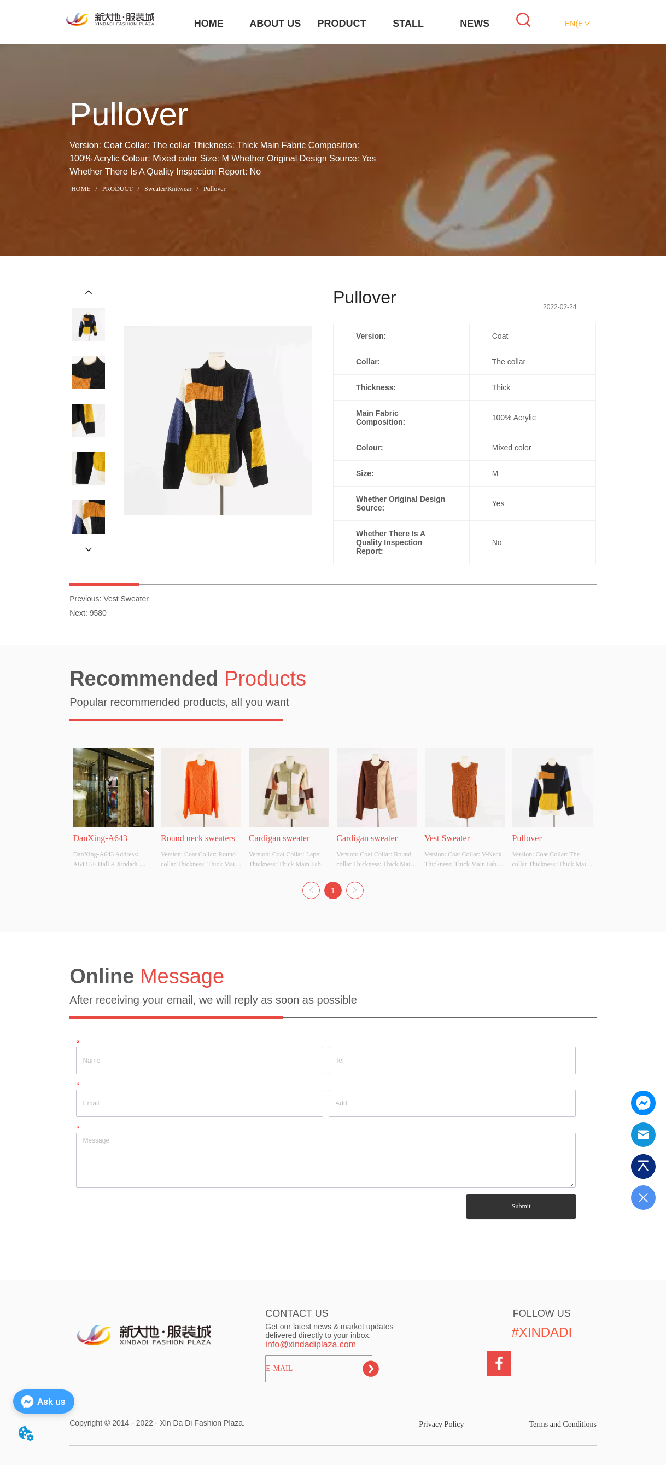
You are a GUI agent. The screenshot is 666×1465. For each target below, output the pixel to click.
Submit (521, 1206)
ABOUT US (275, 23)
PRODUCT (342, 23)
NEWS (474, 23)
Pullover (214, 189)
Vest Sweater (126, 598)
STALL (408, 23)
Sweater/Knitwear (168, 189)
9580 (98, 613)
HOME (209, 23)
